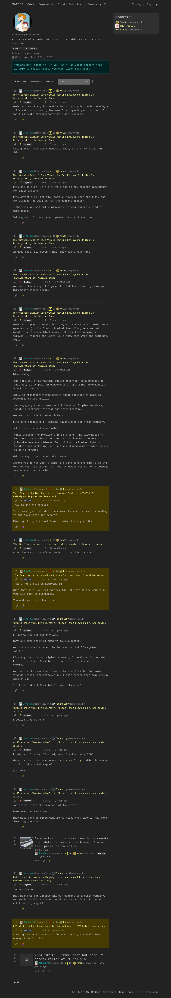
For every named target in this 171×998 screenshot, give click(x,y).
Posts (49, 81)
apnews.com (41, 850)
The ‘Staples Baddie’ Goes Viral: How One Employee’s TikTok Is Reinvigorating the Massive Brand (53, 96)
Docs (122, 992)
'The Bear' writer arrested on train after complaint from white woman (58, 544)
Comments (36, 81)
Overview (20, 81)
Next (17, 982)
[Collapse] (15, 90)
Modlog (95, 992)
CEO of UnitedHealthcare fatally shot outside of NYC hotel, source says (59, 926)
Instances (110, 992)
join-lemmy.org (147, 992)
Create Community (89, 4)
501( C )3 (75, 760)
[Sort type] (74, 82)
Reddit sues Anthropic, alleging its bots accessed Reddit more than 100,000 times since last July (57, 879)
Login (140, 4)
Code (131, 992)
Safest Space (23, 4)
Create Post (66, 4)
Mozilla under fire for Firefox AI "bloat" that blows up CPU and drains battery (59, 625)
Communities (47, 4)
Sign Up (152, 4)
